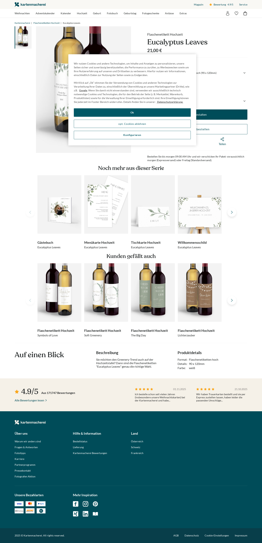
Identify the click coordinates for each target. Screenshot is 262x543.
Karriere (19, 458)
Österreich (137, 441)
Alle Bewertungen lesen (29, 400)
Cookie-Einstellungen (217, 535)
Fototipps (20, 453)
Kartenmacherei (22, 23)
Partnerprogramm (25, 464)
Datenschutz (192, 535)
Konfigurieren (132, 134)
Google (83, 90)
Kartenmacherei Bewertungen (90, 453)
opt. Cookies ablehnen (132, 123)
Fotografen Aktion (25, 476)
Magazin (198, 4)
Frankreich (137, 453)
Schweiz (135, 447)
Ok (132, 112)
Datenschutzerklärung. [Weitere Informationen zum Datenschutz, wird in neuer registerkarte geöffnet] (170, 101)
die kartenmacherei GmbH (30, 4)
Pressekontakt (23, 470)
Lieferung (78, 447)
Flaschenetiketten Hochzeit (46, 23)
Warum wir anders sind (28, 441)
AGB (176, 535)
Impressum (241, 535)
